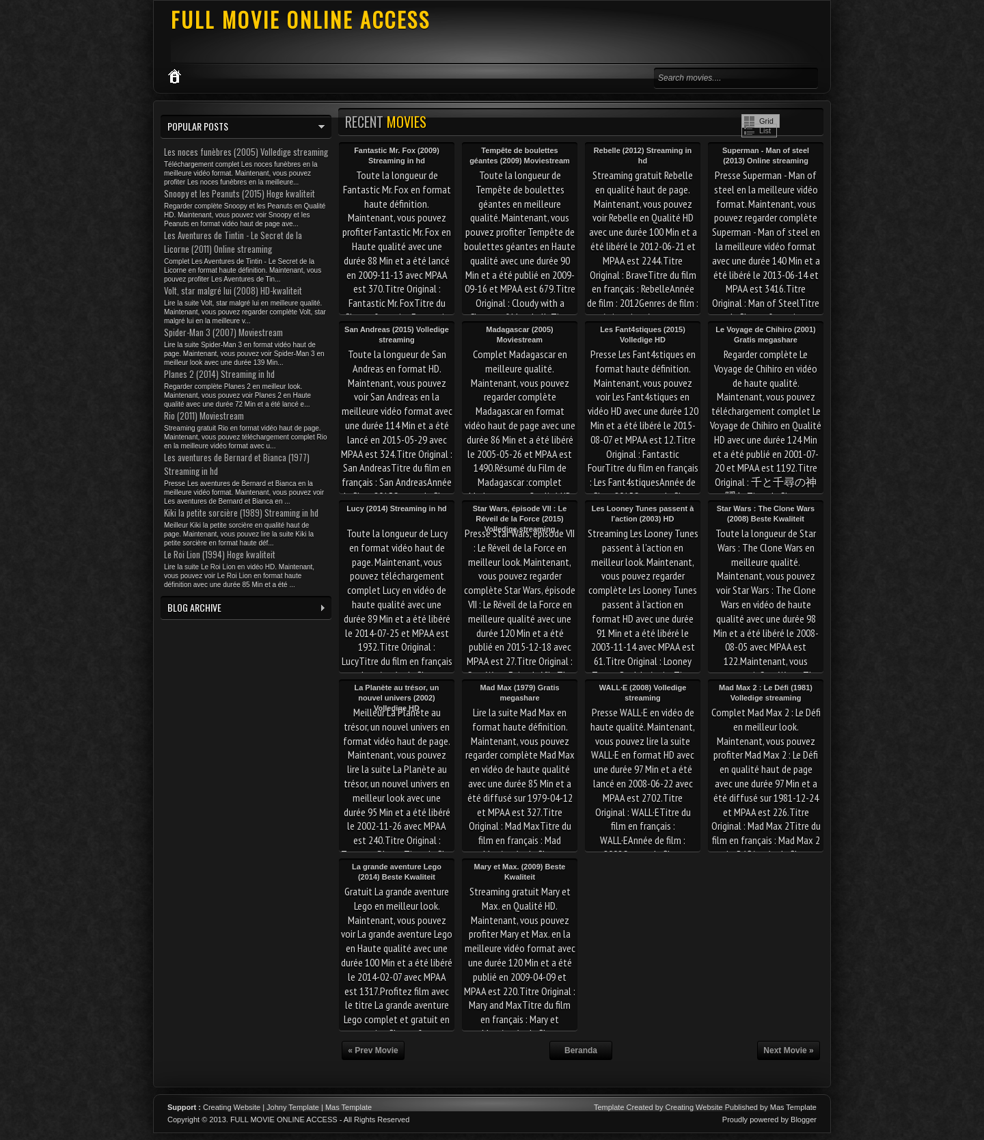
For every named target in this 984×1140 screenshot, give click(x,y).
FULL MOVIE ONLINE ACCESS (300, 19)
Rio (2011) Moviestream (204, 415)
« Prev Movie (373, 1050)
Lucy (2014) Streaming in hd (396, 508)
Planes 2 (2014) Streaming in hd (219, 374)
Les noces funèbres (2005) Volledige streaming (246, 152)
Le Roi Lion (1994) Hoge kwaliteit (219, 554)
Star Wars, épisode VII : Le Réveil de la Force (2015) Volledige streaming (520, 518)
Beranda (580, 1050)
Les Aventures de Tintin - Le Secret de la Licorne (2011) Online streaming (233, 242)
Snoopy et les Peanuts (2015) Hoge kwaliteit (239, 193)
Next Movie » (788, 1050)
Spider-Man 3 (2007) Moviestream (223, 332)
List (765, 130)
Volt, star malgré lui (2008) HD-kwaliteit (233, 290)
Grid (766, 121)
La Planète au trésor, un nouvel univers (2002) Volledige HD (396, 697)
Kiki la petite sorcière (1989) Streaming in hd (241, 512)
